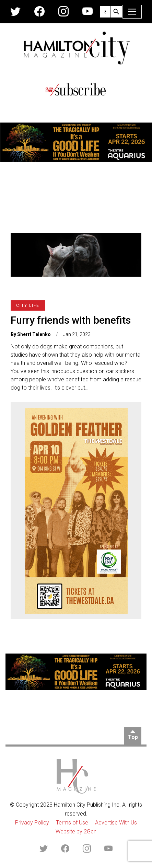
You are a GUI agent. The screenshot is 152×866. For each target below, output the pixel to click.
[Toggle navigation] (132, 12)
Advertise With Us (116, 822)
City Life (27, 305)
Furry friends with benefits (71, 320)
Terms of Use (72, 822)
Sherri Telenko (34, 334)
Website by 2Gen (76, 831)
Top (133, 737)
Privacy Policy (32, 822)
